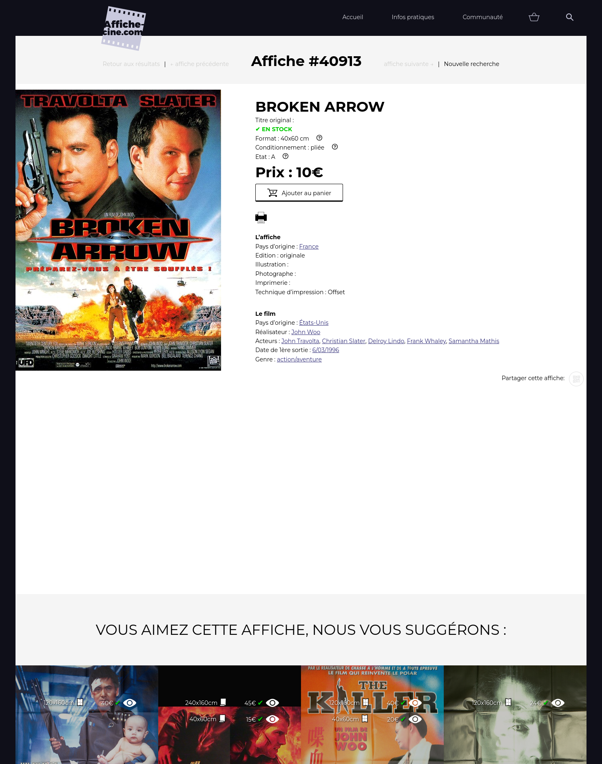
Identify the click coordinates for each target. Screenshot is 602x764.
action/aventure (299, 269)
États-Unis (314, 233)
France (309, 157)
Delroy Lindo (386, 251)
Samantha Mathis (474, 251)
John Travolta (300, 251)
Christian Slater (343, 251)
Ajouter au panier (299, 103)
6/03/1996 (325, 260)
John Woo (305, 242)
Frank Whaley (426, 251)
